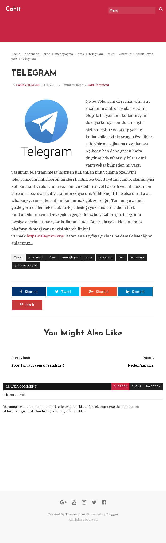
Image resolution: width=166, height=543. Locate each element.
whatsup (125, 54)
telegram (96, 54)
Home (15, 54)
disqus (136, 386)
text (111, 54)
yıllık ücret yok (26, 265)
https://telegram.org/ (46, 236)
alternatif (32, 54)
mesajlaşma (64, 54)
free (47, 54)
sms (81, 54)
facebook (153, 386)
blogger (120, 386)
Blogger (112, 514)
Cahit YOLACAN (28, 85)
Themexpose (75, 514)
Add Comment (98, 85)
